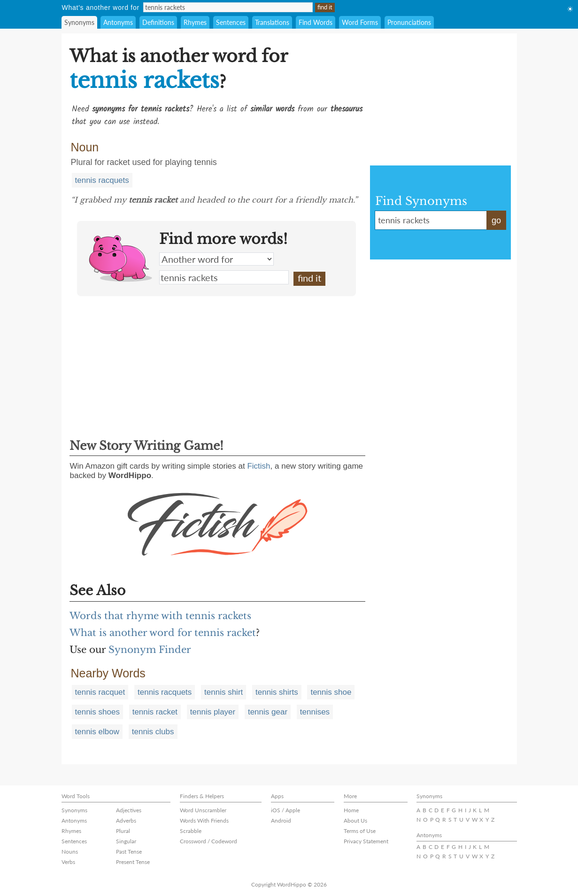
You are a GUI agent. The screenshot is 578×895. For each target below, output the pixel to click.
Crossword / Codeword (208, 841)
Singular (126, 841)
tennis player (212, 711)
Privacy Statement (366, 841)
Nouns (70, 851)
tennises (315, 711)
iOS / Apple (285, 810)
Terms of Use (360, 830)
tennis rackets (224, 277)
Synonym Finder (149, 649)
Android (281, 820)
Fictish (258, 466)
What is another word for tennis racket (162, 632)
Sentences (231, 22)
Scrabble (190, 830)
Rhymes (195, 22)
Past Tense (129, 851)
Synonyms (79, 22)
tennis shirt (223, 692)
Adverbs (126, 820)
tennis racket (154, 711)
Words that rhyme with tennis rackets (160, 615)
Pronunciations (409, 22)
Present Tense (133, 861)
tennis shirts (276, 692)
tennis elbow (97, 731)
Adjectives (128, 810)
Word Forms (360, 22)
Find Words (315, 22)
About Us (355, 820)
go (496, 220)
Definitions (158, 22)
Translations (272, 22)
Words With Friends (204, 820)
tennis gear (267, 711)
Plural (123, 830)
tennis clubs (153, 731)
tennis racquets (102, 180)
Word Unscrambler (203, 810)
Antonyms (118, 22)
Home (351, 810)
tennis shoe (330, 692)
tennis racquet (100, 692)
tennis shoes (97, 711)
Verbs (68, 861)
